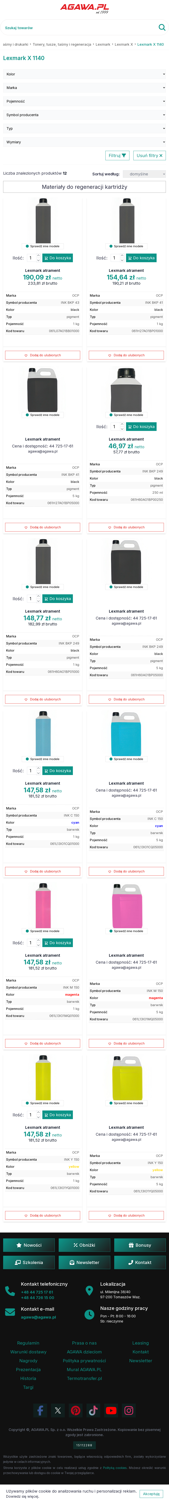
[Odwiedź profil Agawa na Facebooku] (40, 1410)
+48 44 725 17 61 (37, 1292)
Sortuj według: (106, 174)
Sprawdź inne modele (42, 246)
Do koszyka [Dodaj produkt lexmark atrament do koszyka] (57, 258)
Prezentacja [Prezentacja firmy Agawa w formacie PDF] (28, 1369)
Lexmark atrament (42, 270)
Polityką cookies (115, 1468)
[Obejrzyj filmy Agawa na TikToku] (93, 1410)
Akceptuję (151, 1494)
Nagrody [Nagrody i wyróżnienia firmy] (28, 1360)
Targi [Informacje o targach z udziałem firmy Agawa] (28, 1387)
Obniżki (84, 1245)
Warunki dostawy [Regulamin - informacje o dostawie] (28, 1351)
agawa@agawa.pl (43, 451)
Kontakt (139, 1262)
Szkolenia (29, 1262)
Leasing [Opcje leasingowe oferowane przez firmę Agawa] (140, 1343)
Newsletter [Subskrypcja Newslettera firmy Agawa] (140, 1360)
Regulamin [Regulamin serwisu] (28, 1343)
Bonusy (140, 1245)
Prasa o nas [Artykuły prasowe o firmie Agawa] (84, 1343)
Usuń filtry (149, 155)
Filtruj (117, 155)
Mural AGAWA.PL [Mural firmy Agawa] (84, 1369)
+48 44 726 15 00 (37, 1297)
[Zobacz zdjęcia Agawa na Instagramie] (129, 1410)
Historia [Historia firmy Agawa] (28, 1378)
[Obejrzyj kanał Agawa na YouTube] (111, 1410)
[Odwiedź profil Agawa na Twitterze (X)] (58, 1410)
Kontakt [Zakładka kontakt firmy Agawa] (141, 1351)
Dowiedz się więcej (22, 1496)
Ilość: (18, 257)
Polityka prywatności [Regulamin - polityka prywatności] (84, 1360)
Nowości (29, 1245)
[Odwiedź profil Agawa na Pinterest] (76, 1410)
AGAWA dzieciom (84, 1351)
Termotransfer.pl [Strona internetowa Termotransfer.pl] (84, 1378)
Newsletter (84, 1262)
